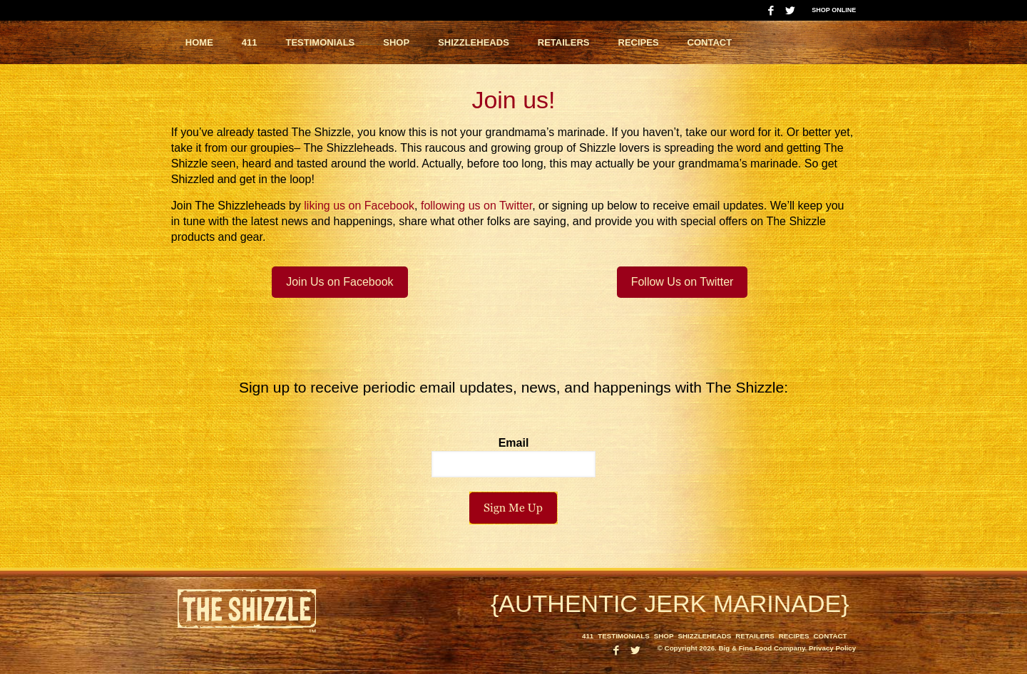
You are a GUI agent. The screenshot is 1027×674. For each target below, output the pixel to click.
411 (587, 636)
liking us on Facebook (359, 205)
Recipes (794, 636)
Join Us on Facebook (339, 282)
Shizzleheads (704, 636)
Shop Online (834, 10)
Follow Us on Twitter (682, 282)
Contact (830, 636)
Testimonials (624, 636)
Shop (664, 636)
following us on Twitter (476, 205)
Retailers (755, 636)
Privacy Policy (832, 648)
